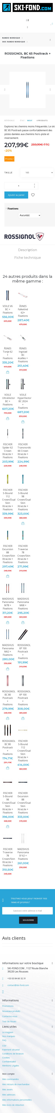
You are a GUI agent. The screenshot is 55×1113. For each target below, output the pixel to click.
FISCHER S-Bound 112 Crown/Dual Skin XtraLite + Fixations (8, 499)
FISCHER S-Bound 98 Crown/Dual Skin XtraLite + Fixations (24, 499)
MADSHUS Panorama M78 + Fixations (8, 603)
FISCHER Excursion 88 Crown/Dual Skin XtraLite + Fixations (24, 802)
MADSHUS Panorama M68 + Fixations (23, 603)
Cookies (6, 1057)
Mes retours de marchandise (15, 1084)
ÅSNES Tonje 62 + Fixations (8, 353)
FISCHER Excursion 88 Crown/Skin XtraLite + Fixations (8, 554)
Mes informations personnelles (17, 1099)
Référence (9, 120)
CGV (4, 1045)
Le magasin (7, 1032)
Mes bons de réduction (13, 1105)
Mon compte (8, 1073)
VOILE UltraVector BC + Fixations (8, 399)
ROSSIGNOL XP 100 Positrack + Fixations (24, 651)
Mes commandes (10, 1079)
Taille (8, 172)
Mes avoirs (7, 1089)
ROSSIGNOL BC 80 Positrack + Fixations (8, 698)
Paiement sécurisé (11, 1049)
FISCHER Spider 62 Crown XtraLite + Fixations (7, 451)
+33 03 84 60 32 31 (16, 978)
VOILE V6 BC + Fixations (8, 309)
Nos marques (8, 1036)
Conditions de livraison (13, 1053)
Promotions (7, 1006)
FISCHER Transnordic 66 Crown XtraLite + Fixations (24, 451)
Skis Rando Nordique (13, 42)
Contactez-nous (9, 1016)
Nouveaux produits (11, 1011)
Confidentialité (9, 1061)
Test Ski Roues (9, 1021)
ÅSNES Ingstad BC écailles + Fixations (23, 355)
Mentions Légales (10, 1065)
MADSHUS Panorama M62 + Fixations (8, 649)
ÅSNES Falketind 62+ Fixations (23, 310)
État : (23, 120)
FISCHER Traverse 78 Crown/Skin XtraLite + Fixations (23, 554)
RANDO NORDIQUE (11, 38)
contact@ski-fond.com (18, 985)
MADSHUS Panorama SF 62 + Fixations (23, 853)
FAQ (4, 1040)
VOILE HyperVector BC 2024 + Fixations (24, 401)
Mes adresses (8, 1094)
